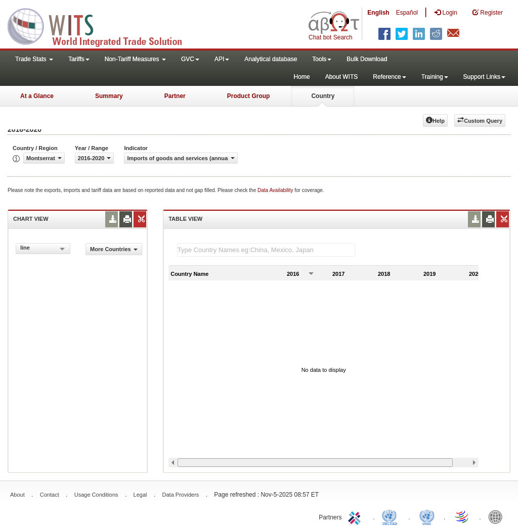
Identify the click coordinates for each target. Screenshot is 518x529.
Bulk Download (367, 59)
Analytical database (270, 59)
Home (302, 76)
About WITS (341, 76)
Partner (175, 96)
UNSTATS (427, 516)
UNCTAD (391, 516)
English (378, 12)
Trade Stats (34, 59)
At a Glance (37, 96)
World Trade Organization (462, 516)
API (221, 59)
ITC (356, 516)
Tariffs (79, 59)
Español (407, 12)
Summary (109, 96)
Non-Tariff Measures (135, 59)
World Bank (498, 516)
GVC (190, 59)
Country (322, 96)
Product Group (248, 96)
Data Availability (275, 190)
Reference (389, 76)
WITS (101, 25)
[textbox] (266, 250)
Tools (321, 59)
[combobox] (43, 248)
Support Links (484, 76)
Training (434, 76)
